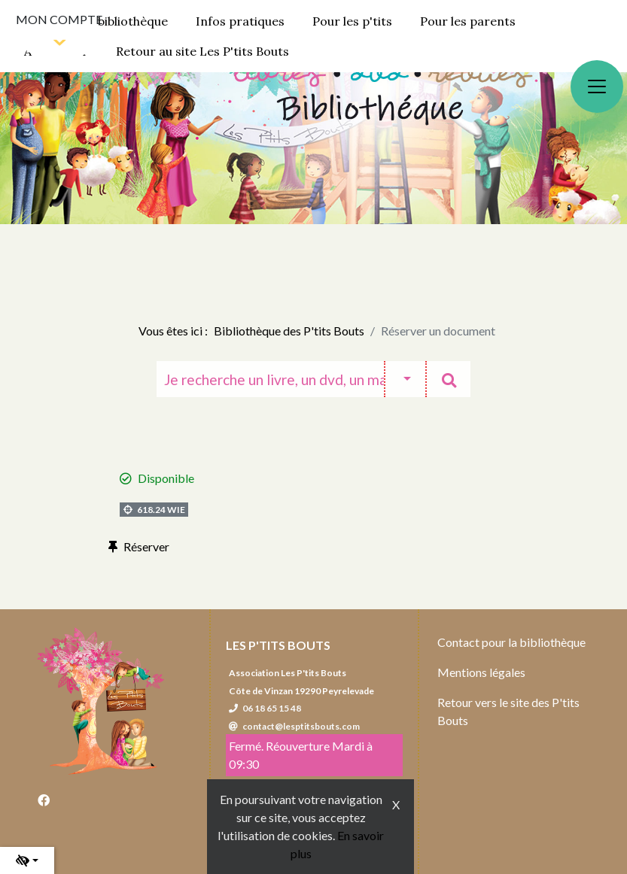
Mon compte (59, 19)
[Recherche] (270, 379)
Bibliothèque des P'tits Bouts (289, 330)
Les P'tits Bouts (278, 645)
